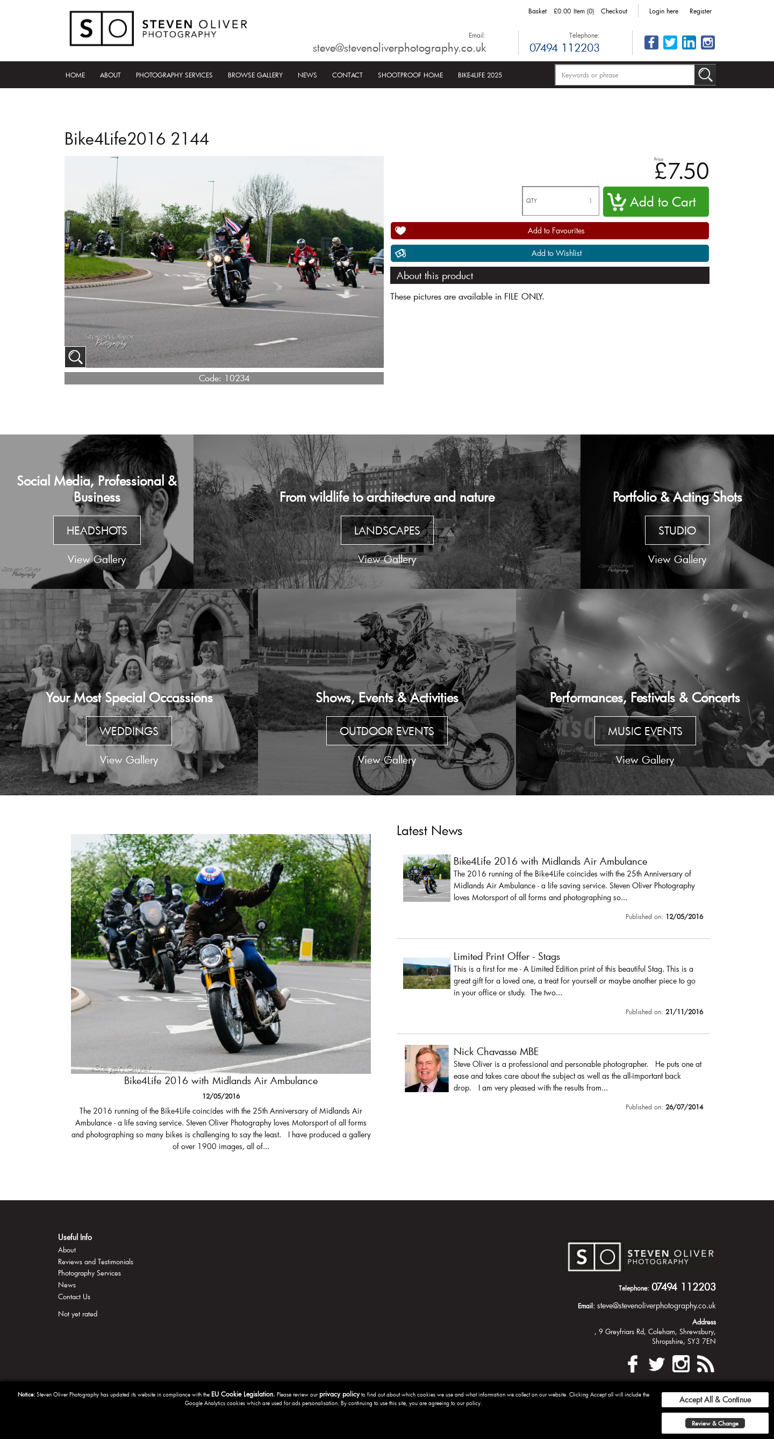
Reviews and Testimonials (95, 1261)
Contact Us (74, 1296)
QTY (531, 200)
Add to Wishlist (557, 253)
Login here (663, 10)
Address (704, 1321)
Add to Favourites (556, 230)
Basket (537, 10)
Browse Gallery (255, 74)
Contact (347, 74)
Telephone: (584, 35)
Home (75, 74)
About (110, 74)
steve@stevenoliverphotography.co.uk (399, 47)
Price (658, 159)
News (307, 74)
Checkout (614, 10)
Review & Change (715, 1423)
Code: (210, 377)
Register (701, 10)
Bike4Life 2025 (480, 74)
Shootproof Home (410, 74)
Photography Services (174, 74)
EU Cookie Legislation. (243, 1394)
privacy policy (339, 1394)
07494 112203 (564, 47)
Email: (477, 35)
